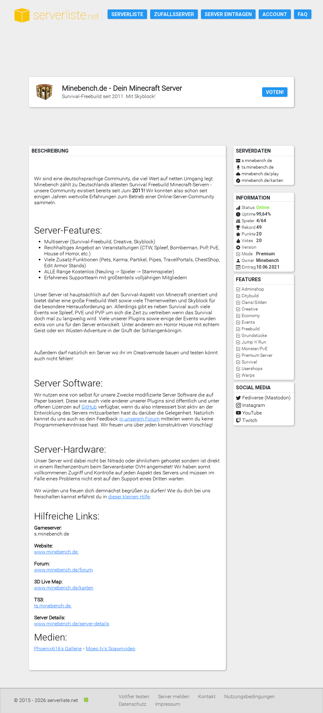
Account (274, 14)
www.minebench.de (56, 552)
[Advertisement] (165, 57)
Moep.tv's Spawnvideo (110, 649)
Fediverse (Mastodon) (266, 398)
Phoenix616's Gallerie (58, 649)
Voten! (275, 92)
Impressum (167, 704)
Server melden (173, 696)
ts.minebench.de (53, 606)
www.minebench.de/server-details (71, 624)
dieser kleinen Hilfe (129, 497)
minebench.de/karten (262, 180)
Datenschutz (132, 704)
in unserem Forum (139, 419)
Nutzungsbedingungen (249, 696)
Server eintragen (228, 14)
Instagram (253, 405)
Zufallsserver (174, 14)
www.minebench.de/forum (63, 570)
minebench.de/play (260, 173)
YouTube (252, 413)
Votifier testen (134, 696)
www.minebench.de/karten (63, 588)
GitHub (89, 407)
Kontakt (206, 696)
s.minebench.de (257, 160)
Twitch (249, 420)
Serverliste (127, 14)
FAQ (303, 14)
